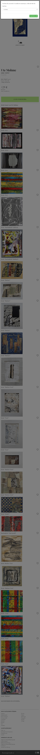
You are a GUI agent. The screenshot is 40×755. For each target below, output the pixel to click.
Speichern (33, 16)
